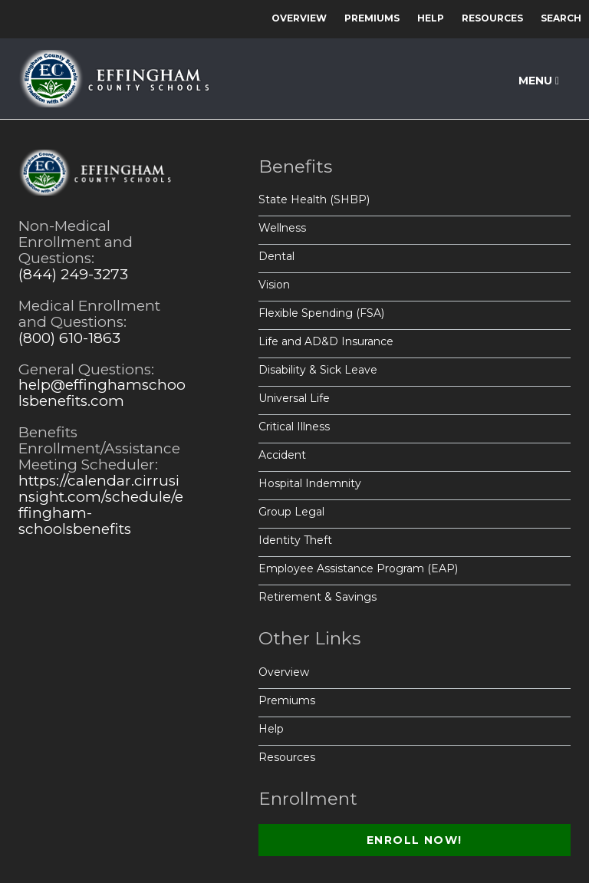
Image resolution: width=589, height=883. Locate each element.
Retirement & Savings (317, 597)
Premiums (372, 18)
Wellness (282, 228)
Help (430, 18)
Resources (492, 18)
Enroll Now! (414, 840)
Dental (276, 256)
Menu (538, 80)
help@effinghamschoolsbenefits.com (102, 393)
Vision (274, 285)
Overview (299, 18)
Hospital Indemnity (309, 483)
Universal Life (294, 398)
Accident (282, 455)
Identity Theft (295, 540)
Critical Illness (294, 426)
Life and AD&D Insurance (325, 341)
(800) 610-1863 (69, 338)
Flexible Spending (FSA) (321, 313)
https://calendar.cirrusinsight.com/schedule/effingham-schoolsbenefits (100, 505)
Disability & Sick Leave (317, 370)
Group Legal (291, 512)
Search (561, 18)
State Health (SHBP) (314, 199)
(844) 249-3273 (73, 274)
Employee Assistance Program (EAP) (358, 568)
